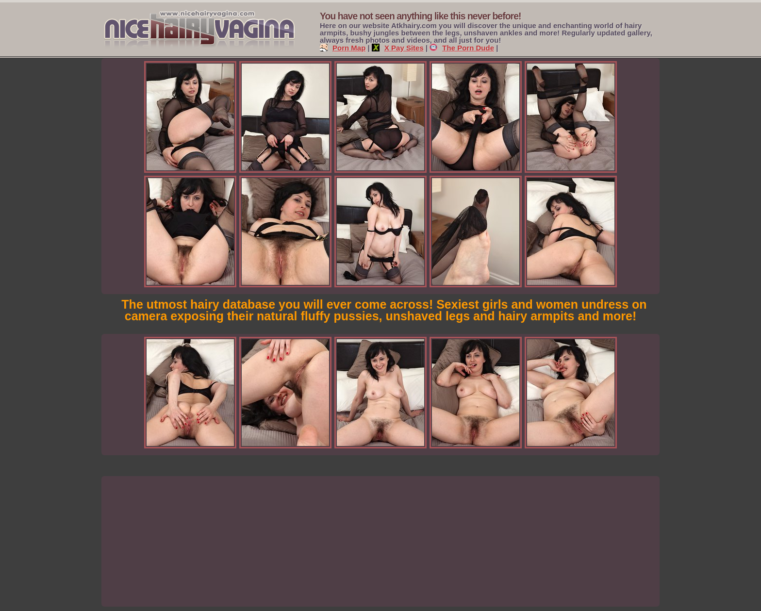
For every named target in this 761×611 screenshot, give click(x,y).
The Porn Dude (462, 48)
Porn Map (342, 48)
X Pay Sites (398, 48)
